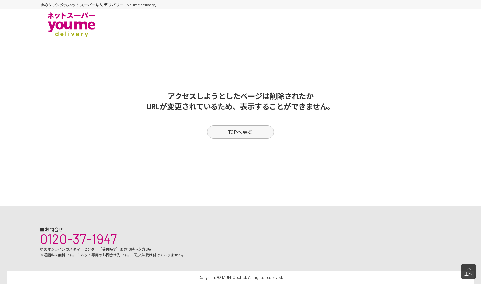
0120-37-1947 (78, 238)
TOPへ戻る (240, 132)
